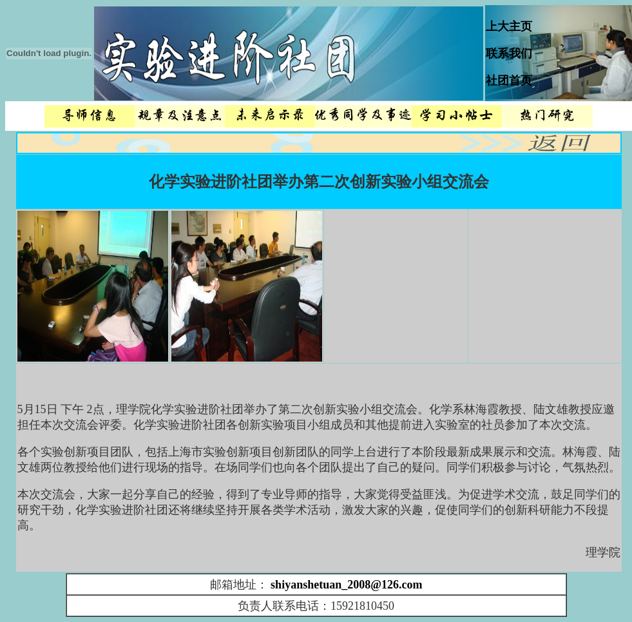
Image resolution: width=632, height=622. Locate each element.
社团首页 (509, 80)
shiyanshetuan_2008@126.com (346, 584)
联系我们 (509, 53)
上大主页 (509, 26)
